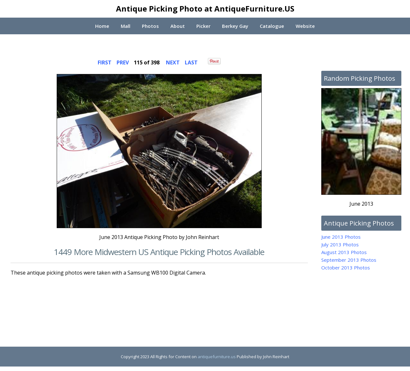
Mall (125, 26)
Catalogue (272, 26)
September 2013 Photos (348, 260)
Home (101, 26)
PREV (123, 62)
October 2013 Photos (345, 267)
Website (306, 26)
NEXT (173, 62)
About (177, 26)
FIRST (104, 62)
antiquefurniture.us (217, 356)
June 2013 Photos (341, 237)
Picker (203, 26)
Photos (150, 26)
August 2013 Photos (344, 252)
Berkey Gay (235, 26)
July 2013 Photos (340, 244)
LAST (191, 62)
